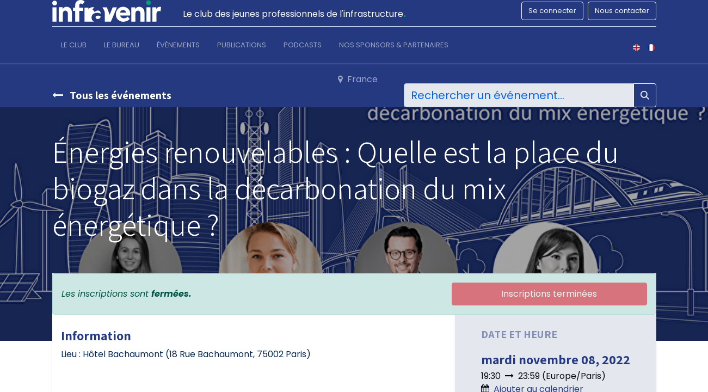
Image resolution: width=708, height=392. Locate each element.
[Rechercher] (644, 95)
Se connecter (552, 10)
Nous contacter (622, 10)
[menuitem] (74, 47)
